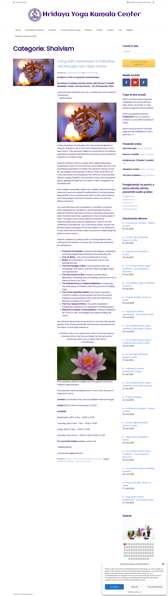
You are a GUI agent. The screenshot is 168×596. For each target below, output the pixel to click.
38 (150, 550)
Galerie (99, 30)
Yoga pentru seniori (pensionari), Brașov (133, 370)
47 (141, 553)
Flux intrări (128, 202)
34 (141, 550)
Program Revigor (133, 397)
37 (148, 550)
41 (127, 553)
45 (136, 553)
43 (131, 553)
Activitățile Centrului (34, 30)
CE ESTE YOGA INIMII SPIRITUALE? (138, 63)
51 (150, 553)
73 (146, 559)
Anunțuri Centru (61, 439)
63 (148, 556)
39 (153, 550)
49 (146, 553)
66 (129, 559)
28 (127, 550)
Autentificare (129, 199)
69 (136, 559)
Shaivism (88, 439)
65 (153, 556)
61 (143, 556)
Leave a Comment (63, 441)
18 (134, 547)
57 (134, 556)
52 (153, 553)
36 (146, 550)
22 (143, 547)
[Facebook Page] (126, 82)
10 (146, 544)
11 (148, 544)
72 (143, 559)
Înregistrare (128, 196)
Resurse (88, 30)
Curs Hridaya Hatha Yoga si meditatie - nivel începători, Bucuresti (137, 268)
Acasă (18, 30)
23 (146, 547)
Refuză (134, 587)
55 (129, 556)
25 (150, 547)
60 (141, 556)
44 (134, 553)
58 (136, 556)
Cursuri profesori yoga (70, 30)
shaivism (50, 441)
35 (143, 550)
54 (127, 556)
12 (150, 544)
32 (136, 550)
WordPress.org (130, 209)
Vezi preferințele (154, 587)
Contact (110, 30)
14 (124, 547)
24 (148, 547)
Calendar (52, 30)
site (124, 163)
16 (129, 547)
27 (124, 550)
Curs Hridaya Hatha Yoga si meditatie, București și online (137, 341)
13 (153, 544)
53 (124, 556)
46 (139, 553)
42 (129, 553)
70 (139, 559)
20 (139, 547)
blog (140, 148)
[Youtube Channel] (135, 82)
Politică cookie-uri (134, 592)
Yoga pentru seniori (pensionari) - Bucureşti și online (138, 313)
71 (141, 559)
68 (134, 559)
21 (141, 547)
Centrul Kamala (81, 73)
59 (139, 556)
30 (131, 550)
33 (139, 550)
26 (153, 547)
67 (131, 559)
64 (150, 556)
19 (136, 547)
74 (148, 559)
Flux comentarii (130, 206)
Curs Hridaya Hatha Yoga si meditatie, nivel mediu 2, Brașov (137, 384)
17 (131, 547)
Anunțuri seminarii (76, 439)
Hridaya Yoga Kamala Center (92, 14)
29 (129, 550)
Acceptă (114, 587)
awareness (104, 439)
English (129, 30)
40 (124, 553)
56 (131, 556)
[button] (163, 564)
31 (134, 550)
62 (146, 556)
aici (133, 134)
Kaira (30, 594)
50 (148, 553)
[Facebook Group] (143, 82)
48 (143, 553)
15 (127, 547)
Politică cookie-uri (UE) (26, 36)
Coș (120, 30)
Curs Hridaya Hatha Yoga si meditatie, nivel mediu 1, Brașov (137, 327)
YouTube (148, 148)
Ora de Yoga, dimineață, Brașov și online (135, 239)
